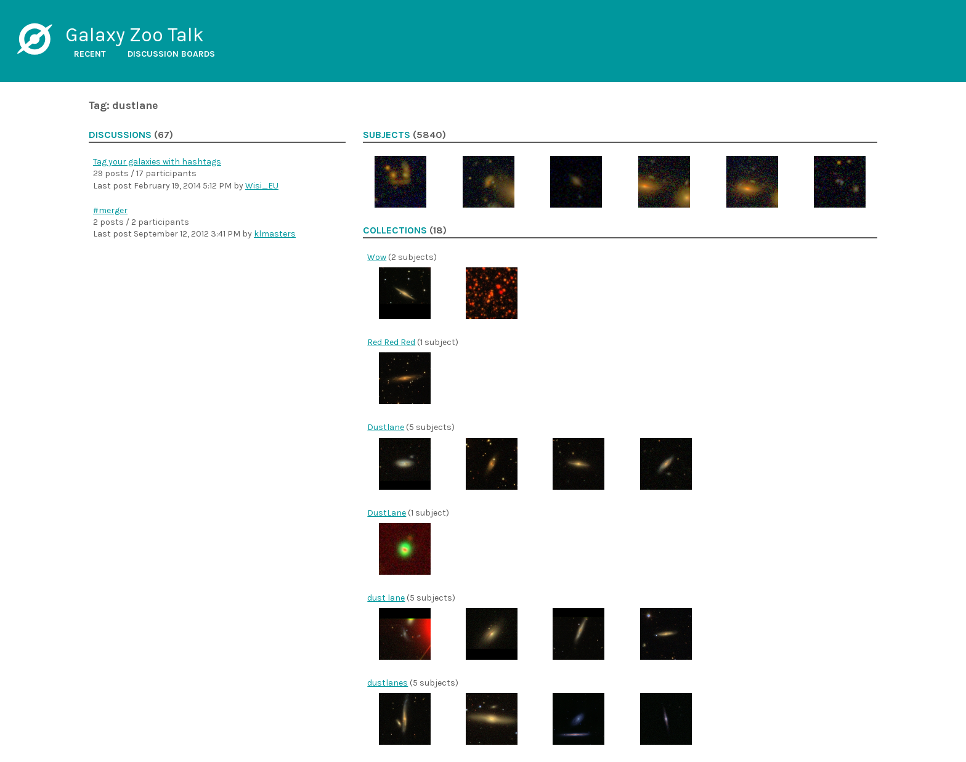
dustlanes (387, 683)
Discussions (120, 134)
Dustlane (385, 427)
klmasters (275, 234)
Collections (395, 230)
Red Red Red (391, 342)
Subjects (386, 134)
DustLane (386, 513)
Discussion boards (171, 54)
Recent (90, 54)
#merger (110, 210)
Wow (376, 257)
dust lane (386, 598)
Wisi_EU (261, 185)
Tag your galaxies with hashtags (157, 161)
